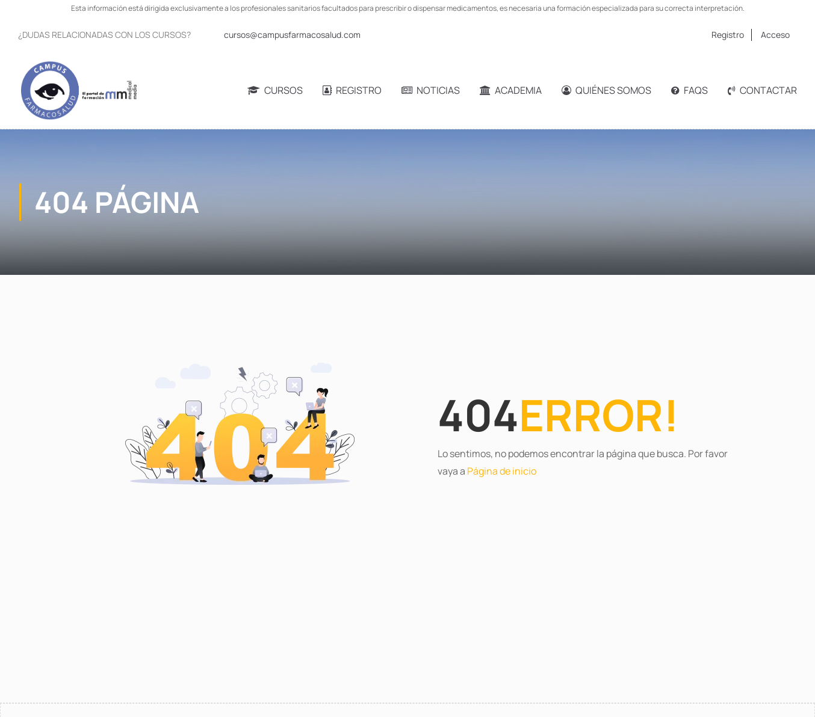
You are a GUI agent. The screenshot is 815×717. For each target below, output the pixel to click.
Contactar (762, 90)
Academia (511, 90)
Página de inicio (501, 471)
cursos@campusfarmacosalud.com (292, 34)
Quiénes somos (606, 90)
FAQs (689, 90)
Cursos (275, 90)
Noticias (430, 90)
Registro (727, 34)
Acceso (775, 34)
